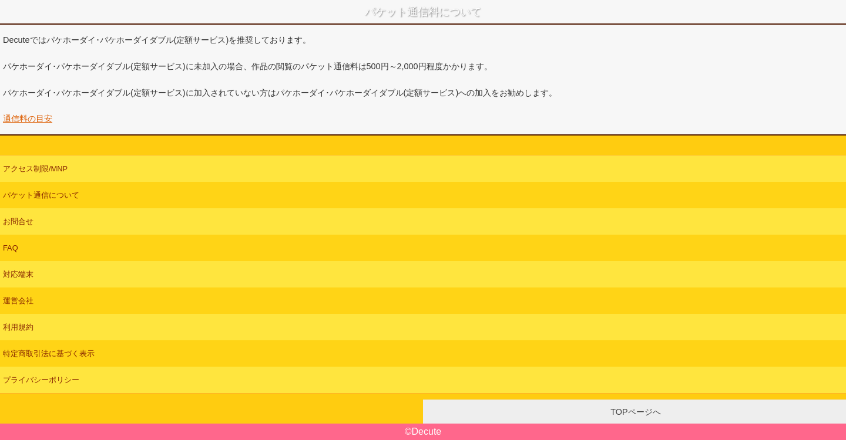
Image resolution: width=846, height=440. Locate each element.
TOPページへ (634, 412)
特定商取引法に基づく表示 (49, 353)
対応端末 (18, 274)
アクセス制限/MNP (35, 168)
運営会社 (18, 300)
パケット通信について (41, 195)
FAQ (10, 247)
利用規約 (18, 327)
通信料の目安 (27, 118)
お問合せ (18, 221)
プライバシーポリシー (41, 379)
